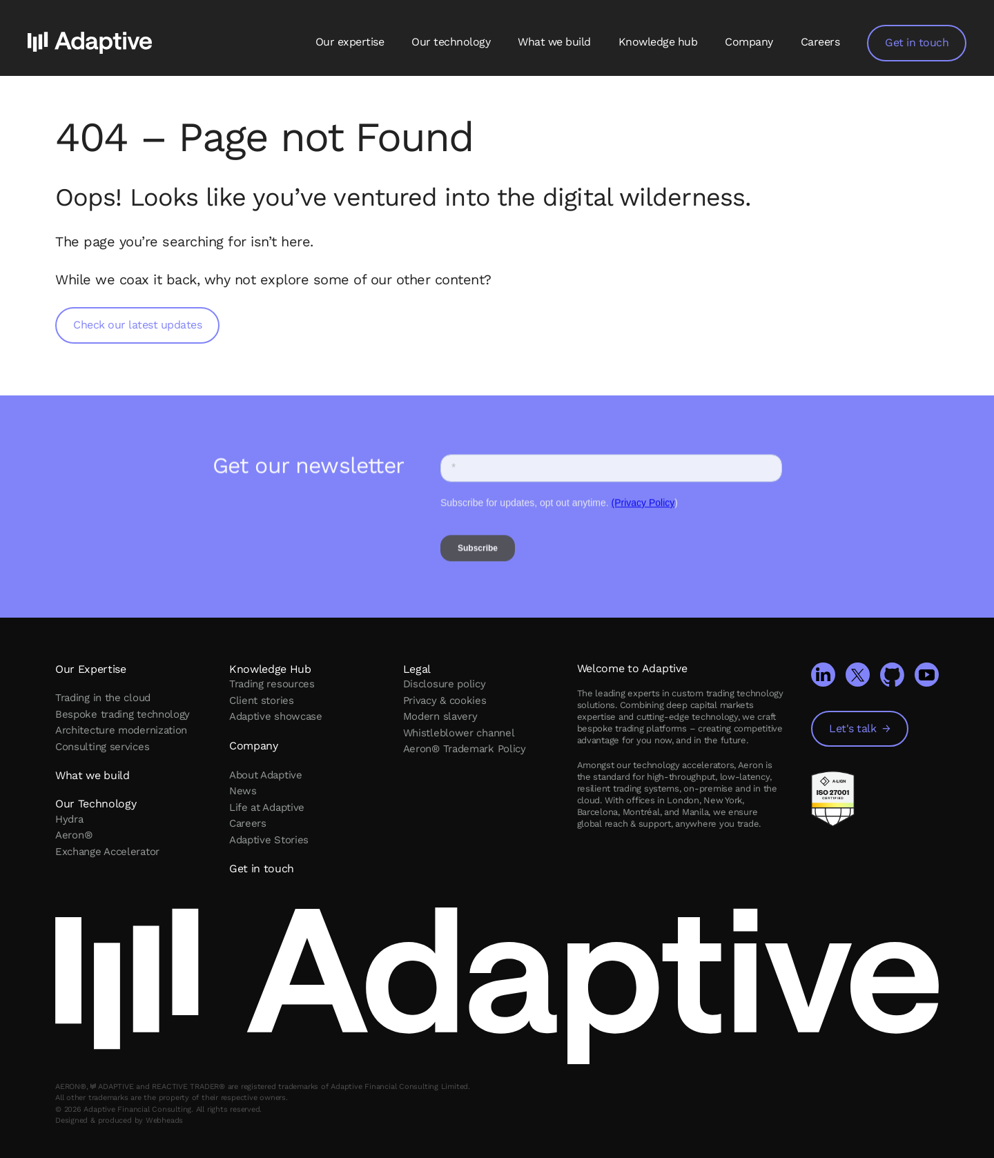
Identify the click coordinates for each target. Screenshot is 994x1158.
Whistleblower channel (459, 733)
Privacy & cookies (445, 700)
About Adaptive (265, 775)
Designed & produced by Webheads (119, 1120)
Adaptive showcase (275, 716)
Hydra (69, 819)
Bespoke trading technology (122, 714)
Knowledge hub (658, 41)
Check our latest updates (137, 324)
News (243, 791)
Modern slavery (440, 716)
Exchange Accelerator (107, 851)
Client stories (261, 700)
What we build (554, 41)
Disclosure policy (444, 684)
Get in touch (921, 42)
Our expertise (349, 41)
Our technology (450, 41)
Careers (820, 41)
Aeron (73, 835)
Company (749, 41)
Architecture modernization (121, 730)
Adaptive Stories (269, 840)
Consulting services (102, 746)
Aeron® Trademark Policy (464, 749)
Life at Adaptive (266, 807)
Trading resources (272, 684)
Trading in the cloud (102, 697)
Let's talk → (859, 728)
